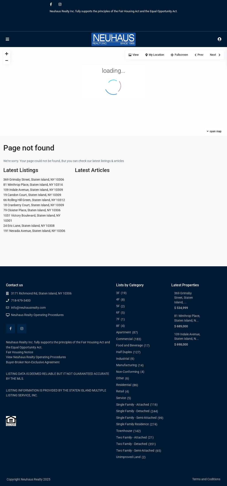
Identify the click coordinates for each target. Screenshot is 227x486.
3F (118, 293)
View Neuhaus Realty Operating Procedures (36, 357)
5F (118, 306)
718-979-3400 (21, 300)
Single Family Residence (132, 424)
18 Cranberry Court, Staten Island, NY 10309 (33, 205)
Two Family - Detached (131, 444)
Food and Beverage (129, 345)
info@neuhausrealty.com (28, 307)
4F (118, 299)
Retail (120, 391)
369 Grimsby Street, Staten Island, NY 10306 (33, 179)
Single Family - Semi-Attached (136, 417)
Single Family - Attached (132, 404)
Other (120, 378)
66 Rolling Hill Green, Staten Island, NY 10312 (34, 200)
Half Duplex (124, 352)
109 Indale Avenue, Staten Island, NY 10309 (33, 190)
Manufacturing (126, 365)
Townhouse (124, 431)
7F (118, 319)
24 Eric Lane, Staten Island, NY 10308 (29, 225)
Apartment (123, 332)
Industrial (122, 358)
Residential (123, 385)
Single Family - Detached (132, 411)
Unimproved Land (128, 457)
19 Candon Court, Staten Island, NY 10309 (32, 195)
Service (121, 398)
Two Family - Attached (131, 437)
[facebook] (50, 4)
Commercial (124, 339)
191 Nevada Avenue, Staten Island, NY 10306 (34, 231)
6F (118, 312)
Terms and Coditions (206, 479)
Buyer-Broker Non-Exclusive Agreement (33, 362)
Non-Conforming (127, 371)
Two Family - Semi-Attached (135, 450)
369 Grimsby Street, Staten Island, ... (183, 297)
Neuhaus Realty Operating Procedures (37, 315)
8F (118, 326)
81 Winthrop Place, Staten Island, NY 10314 (33, 184)
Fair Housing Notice (19, 352)
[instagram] (60, 4)
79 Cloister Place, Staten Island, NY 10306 (32, 210)
